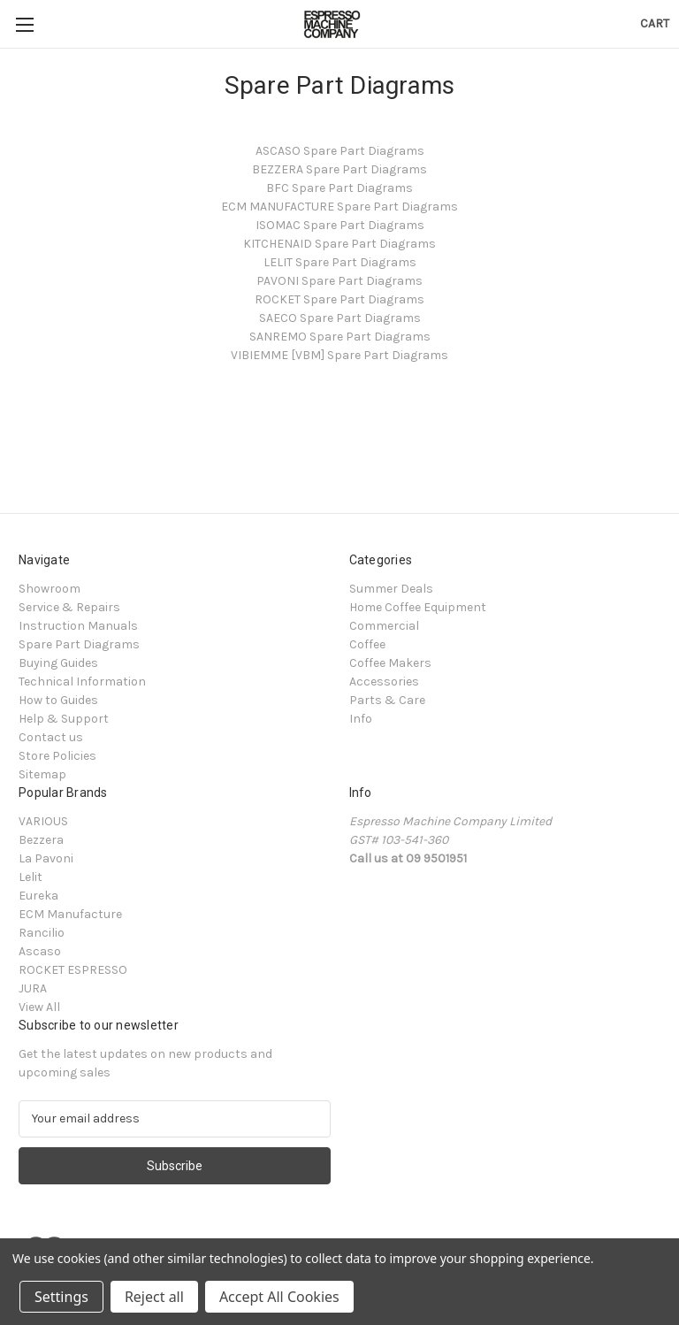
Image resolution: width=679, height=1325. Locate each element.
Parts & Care (387, 700)
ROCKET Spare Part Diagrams (339, 299)
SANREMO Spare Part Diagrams (340, 336)
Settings (61, 1296)
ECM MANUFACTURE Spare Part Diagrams (339, 206)
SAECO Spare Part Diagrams (340, 318)
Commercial (384, 625)
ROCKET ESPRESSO (73, 969)
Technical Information (82, 681)
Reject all (154, 1296)
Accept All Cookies (279, 1296)
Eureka (38, 895)
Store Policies (57, 755)
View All (39, 1007)
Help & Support (64, 718)
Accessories (384, 681)
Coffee (367, 644)
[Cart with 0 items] (654, 23)
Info (360, 718)
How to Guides (58, 700)
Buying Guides (58, 662)
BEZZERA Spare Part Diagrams (339, 169)
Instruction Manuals (78, 625)
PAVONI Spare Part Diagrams (339, 280)
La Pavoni (46, 858)
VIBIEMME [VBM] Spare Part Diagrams (339, 355)
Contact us (51, 737)
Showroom (49, 588)
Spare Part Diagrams (79, 644)
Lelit (30, 877)
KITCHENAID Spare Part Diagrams (339, 243)
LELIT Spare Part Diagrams (339, 262)
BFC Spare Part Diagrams (339, 187)
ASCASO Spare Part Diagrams (340, 150)
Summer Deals (391, 588)
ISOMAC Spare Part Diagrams (340, 225)
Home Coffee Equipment (417, 607)
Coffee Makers (390, 662)
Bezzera (41, 839)
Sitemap (42, 774)
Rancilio (42, 932)
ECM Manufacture (70, 914)
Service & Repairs (69, 607)
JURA (33, 988)
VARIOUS (43, 821)
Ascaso (40, 951)
